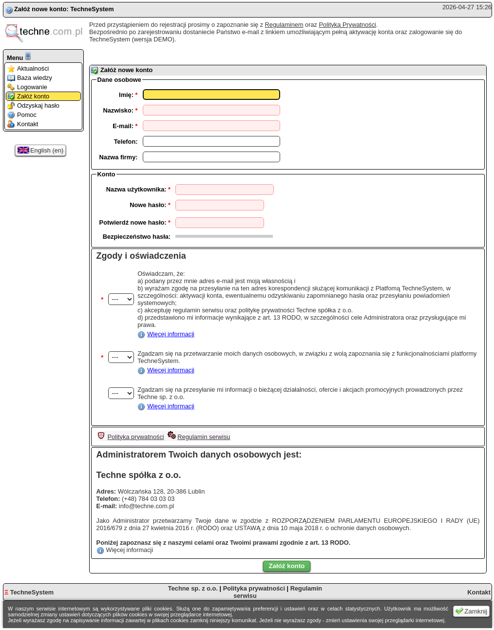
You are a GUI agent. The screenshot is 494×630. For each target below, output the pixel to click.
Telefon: (126, 141)
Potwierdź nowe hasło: (135, 222)
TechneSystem (29, 592)
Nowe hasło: (150, 205)
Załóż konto (28, 96)
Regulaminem (284, 24)
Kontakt (22, 124)
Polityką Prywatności (347, 24)
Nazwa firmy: (118, 157)
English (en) (40, 150)
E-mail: (125, 126)
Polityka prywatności (136, 436)
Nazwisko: (120, 110)
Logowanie (27, 87)
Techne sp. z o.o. (193, 588)
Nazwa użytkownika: (138, 189)
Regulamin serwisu (203, 436)
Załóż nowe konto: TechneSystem (64, 9)
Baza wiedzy (29, 77)
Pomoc (22, 114)
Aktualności (28, 68)
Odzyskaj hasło (33, 105)
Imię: (128, 94)
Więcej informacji (170, 334)
